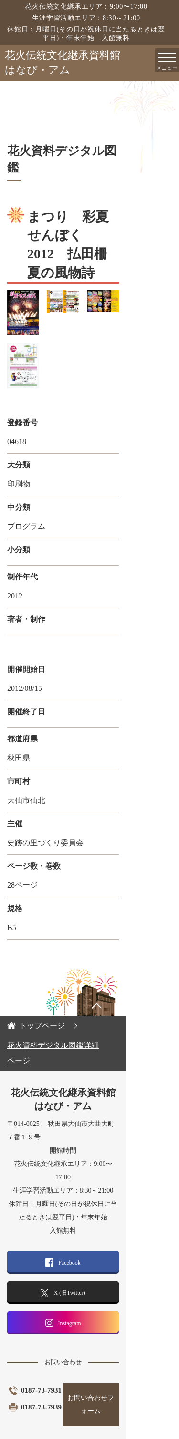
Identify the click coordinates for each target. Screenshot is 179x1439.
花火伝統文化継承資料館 (92, 63)
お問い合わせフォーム (130, 1370)
